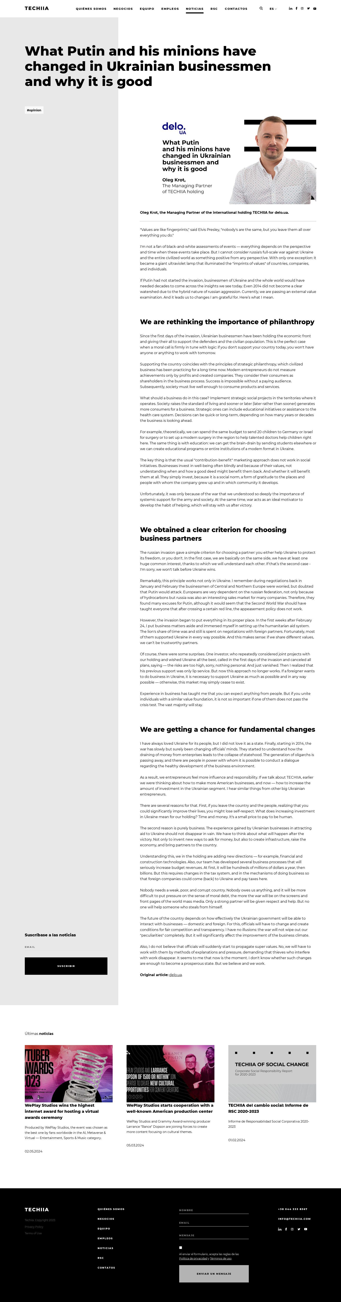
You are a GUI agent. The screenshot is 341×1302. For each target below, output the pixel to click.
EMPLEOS (105, 1238)
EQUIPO (104, 1228)
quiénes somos (111, 1209)
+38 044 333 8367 (293, 1209)
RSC (101, 1257)
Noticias (106, 1248)
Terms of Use (33, 1233)
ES (272, 8)
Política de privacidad (193, 1258)
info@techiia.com (294, 1218)
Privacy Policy (34, 1226)
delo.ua (175, 975)
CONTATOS (106, 1267)
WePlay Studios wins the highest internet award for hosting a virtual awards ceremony (62, 1111)
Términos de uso (221, 1258)
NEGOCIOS (106, 1218)
